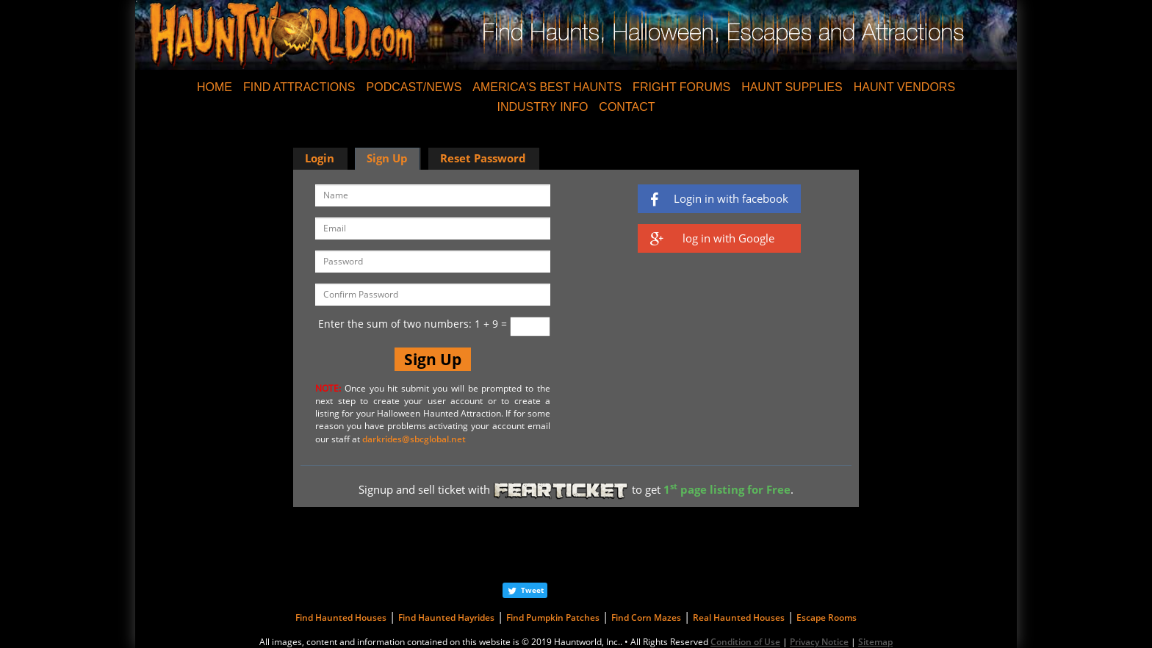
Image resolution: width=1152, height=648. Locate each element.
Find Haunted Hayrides (446, 617)
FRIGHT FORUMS (681, 87)
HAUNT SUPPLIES (792, 87)
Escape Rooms (826, 617)
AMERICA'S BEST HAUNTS (547, 87)
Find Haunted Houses (340, 617)
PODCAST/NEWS (414, 87)
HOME (214, 87)
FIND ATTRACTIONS (299, 87)
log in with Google (712, 238)
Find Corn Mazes (646, 617)
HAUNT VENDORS (904, 87)
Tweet (532, 590)
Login (319, 158)
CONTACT (627, 107)
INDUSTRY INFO (542, 107)
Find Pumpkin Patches (553, 617)
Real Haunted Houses (739, 617)
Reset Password (483, 158)
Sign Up (387, 158)
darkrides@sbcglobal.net (414, 439)
